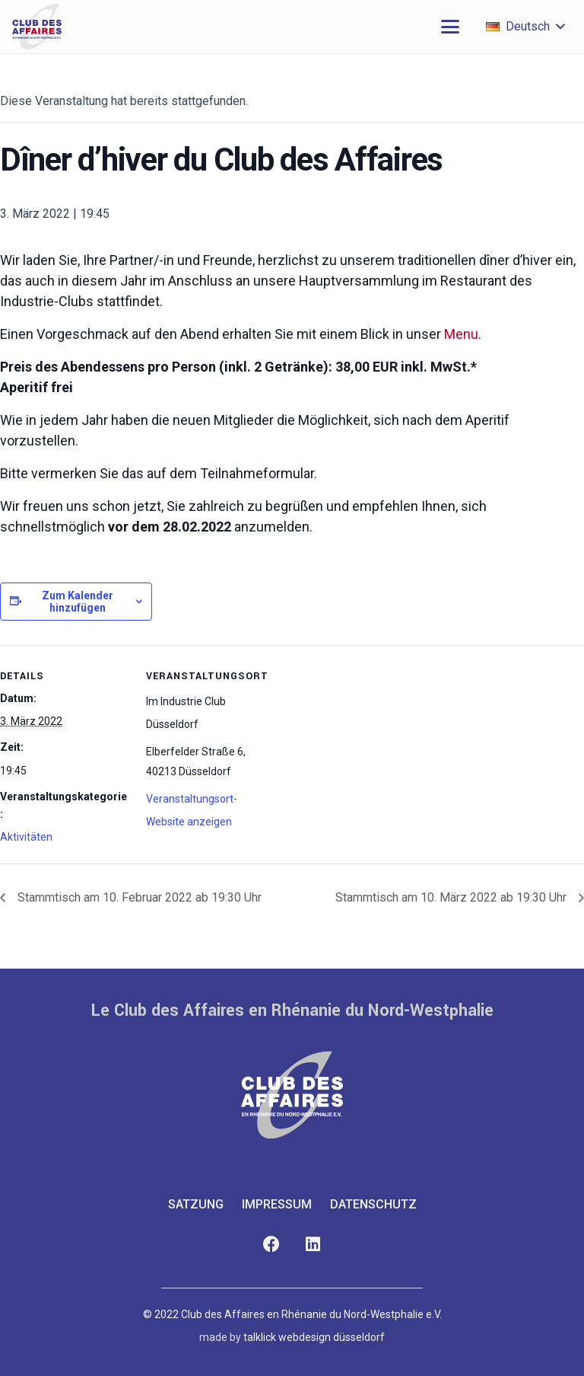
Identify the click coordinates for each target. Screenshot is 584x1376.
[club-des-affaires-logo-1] (37, 26)
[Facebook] (271, 1245)
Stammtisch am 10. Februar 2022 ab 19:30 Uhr (138, 897)
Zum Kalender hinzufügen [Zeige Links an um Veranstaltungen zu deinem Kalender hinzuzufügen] (77, 601)
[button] (450, 27)
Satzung (196, 1204)
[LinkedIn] (313, 1245)
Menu (461, 334)
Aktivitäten (26, 837)
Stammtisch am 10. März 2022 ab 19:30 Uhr (452, 897)
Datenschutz (373, 1204)
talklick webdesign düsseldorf (314, 1337)
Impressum (277, 1204)
